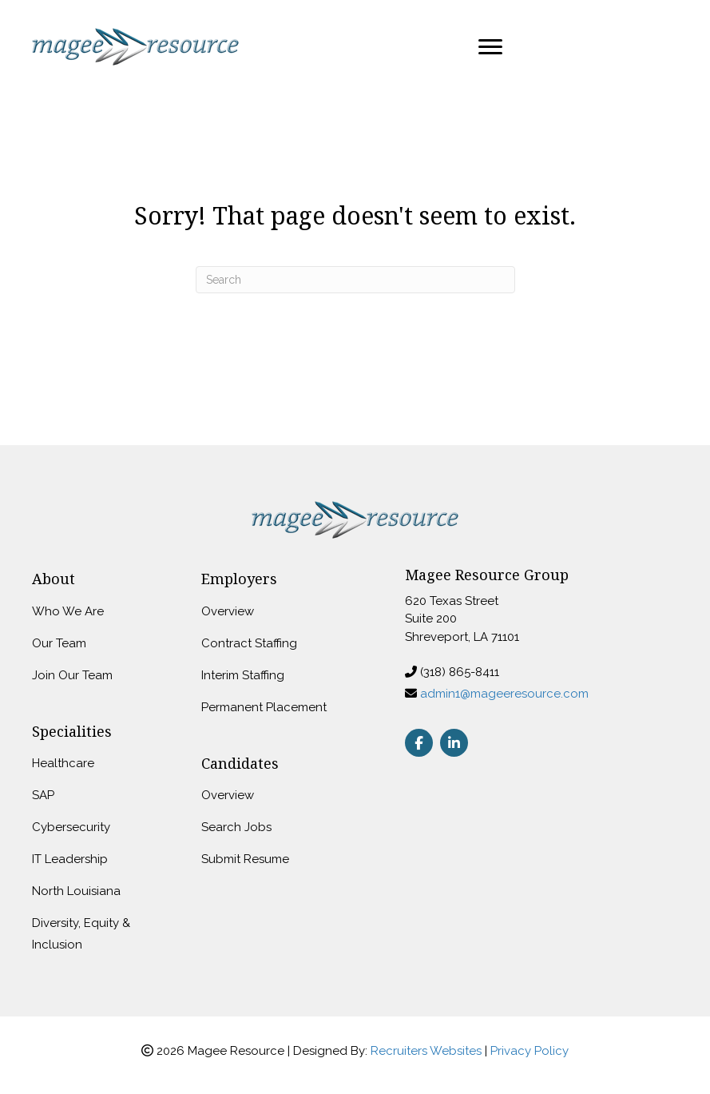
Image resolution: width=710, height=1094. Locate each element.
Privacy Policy (529, 1051)
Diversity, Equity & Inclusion (81, 934)
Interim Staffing (242, 675)
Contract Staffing (249, 643)
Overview (227, 611)
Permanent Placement (264, 707)
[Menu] (490, 47)
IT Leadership (70, 859)
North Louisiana (76, 891)
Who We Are (68, 611)
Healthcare (63, 763)
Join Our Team (72, 675)
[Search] (355, 279)
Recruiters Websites (426, 1051)
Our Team (59, 643)
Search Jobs (236, 827)
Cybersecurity (71, 827)
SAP (43, 795)
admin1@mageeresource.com (504, 693)
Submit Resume (245, 859)
